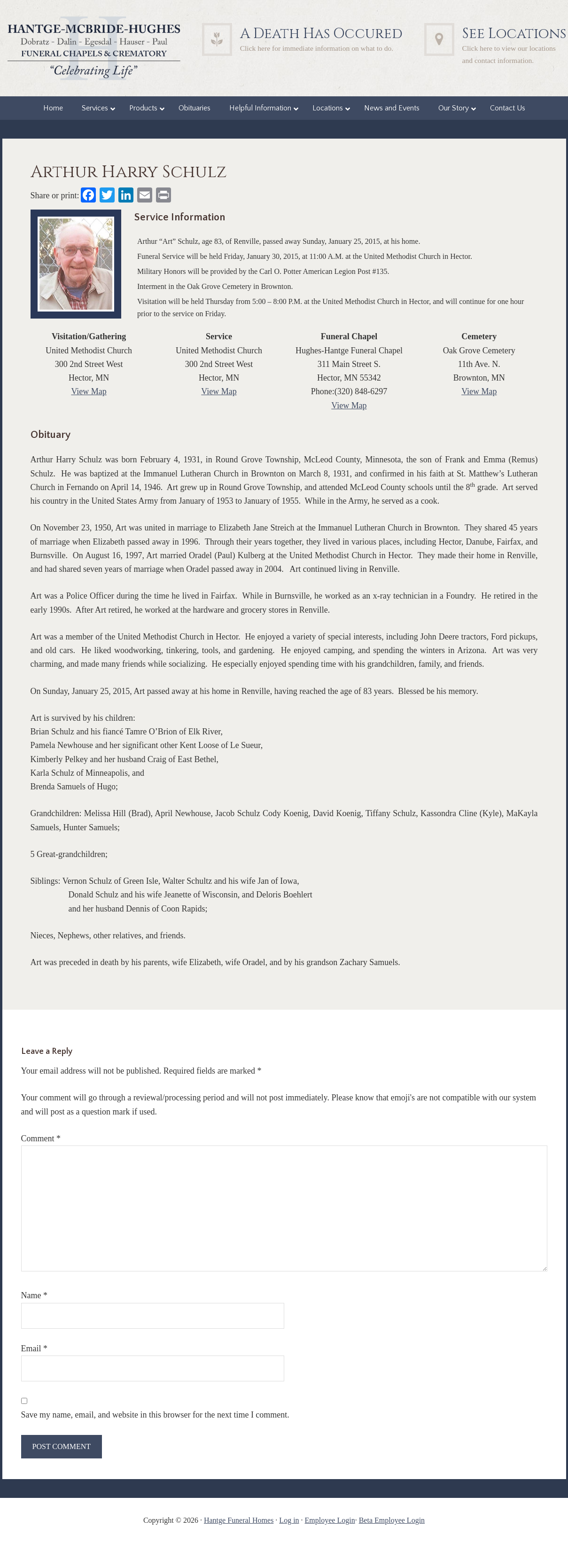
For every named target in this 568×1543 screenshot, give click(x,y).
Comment (41, 1138)
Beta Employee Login (392, 1520)
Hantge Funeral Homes (238, 1520)
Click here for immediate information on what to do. (317, 48)
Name (34, 1295)
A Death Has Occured (321, 33)
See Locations (514, 33)
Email (34, 1348)
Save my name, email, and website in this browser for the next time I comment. (155, 1414)
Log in (289, 1520)
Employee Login (330, 1520)
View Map (88, 391)
